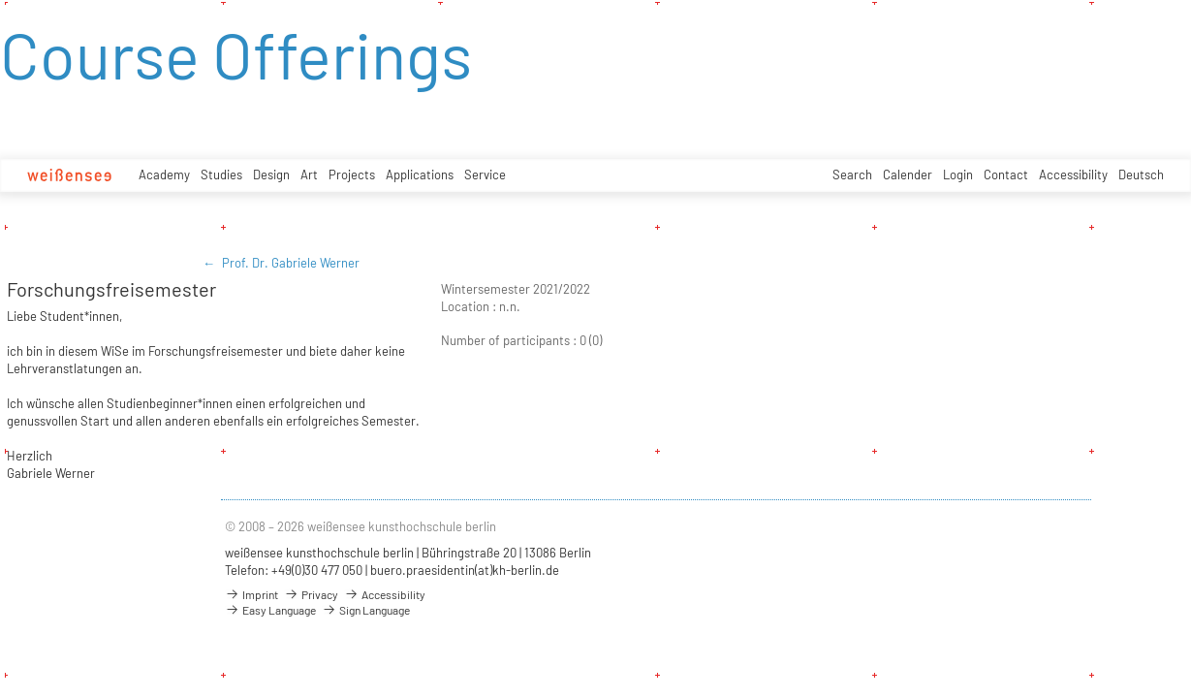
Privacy (311, 594)
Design (271, 174)
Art (309, 174)
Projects (352, 174)
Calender (907, 174)
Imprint (251, 594)
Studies (221, 174)
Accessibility (1073, 174)
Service (485, 174)
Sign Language (366, 610)
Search (852, 174)
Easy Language (270, 610)
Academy (164, 174)
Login (958, 174)
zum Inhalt (0, 0)
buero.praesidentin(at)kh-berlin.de (464, 570)
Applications (420, 174)
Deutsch (1141, 174)
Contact (1006, 174)
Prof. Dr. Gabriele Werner (291, 262)
